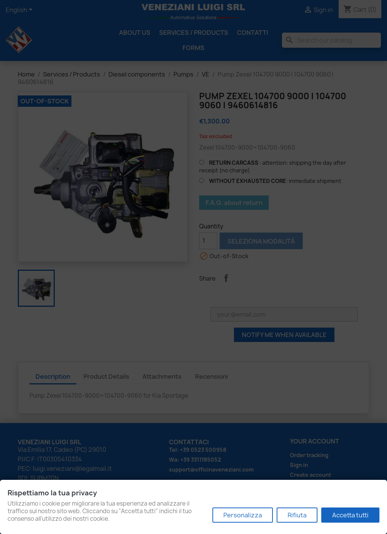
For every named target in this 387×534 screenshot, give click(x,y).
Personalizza (242, 515)
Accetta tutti (350, 515)
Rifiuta (297, 515)
